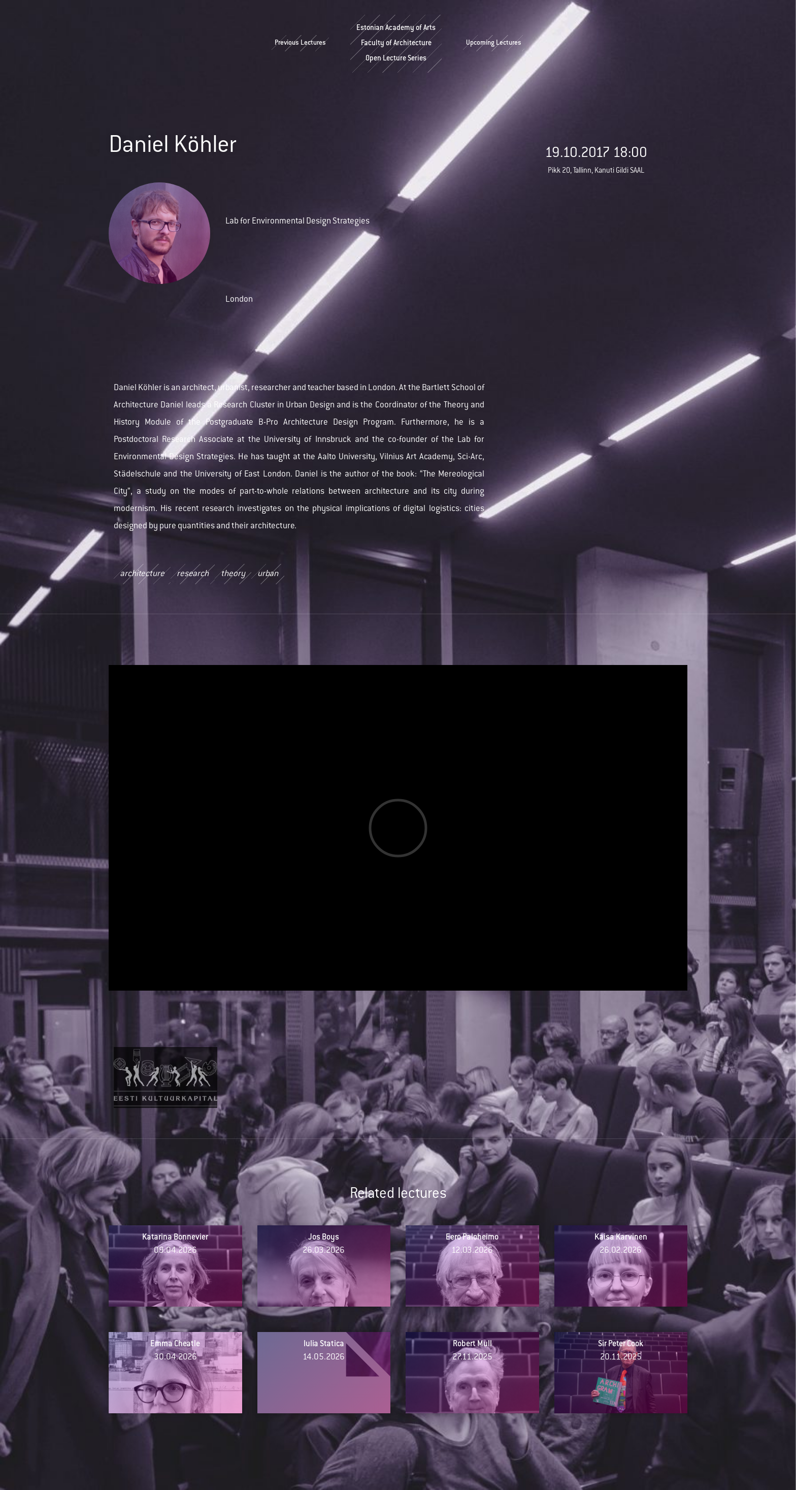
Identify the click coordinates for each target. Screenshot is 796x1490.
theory (233, 574)
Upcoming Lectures (493, 44)
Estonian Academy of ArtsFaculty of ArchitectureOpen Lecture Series (396, 44)
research (193, 574)
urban (267, 574)
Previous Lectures (300, 44)
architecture (142, 574)
